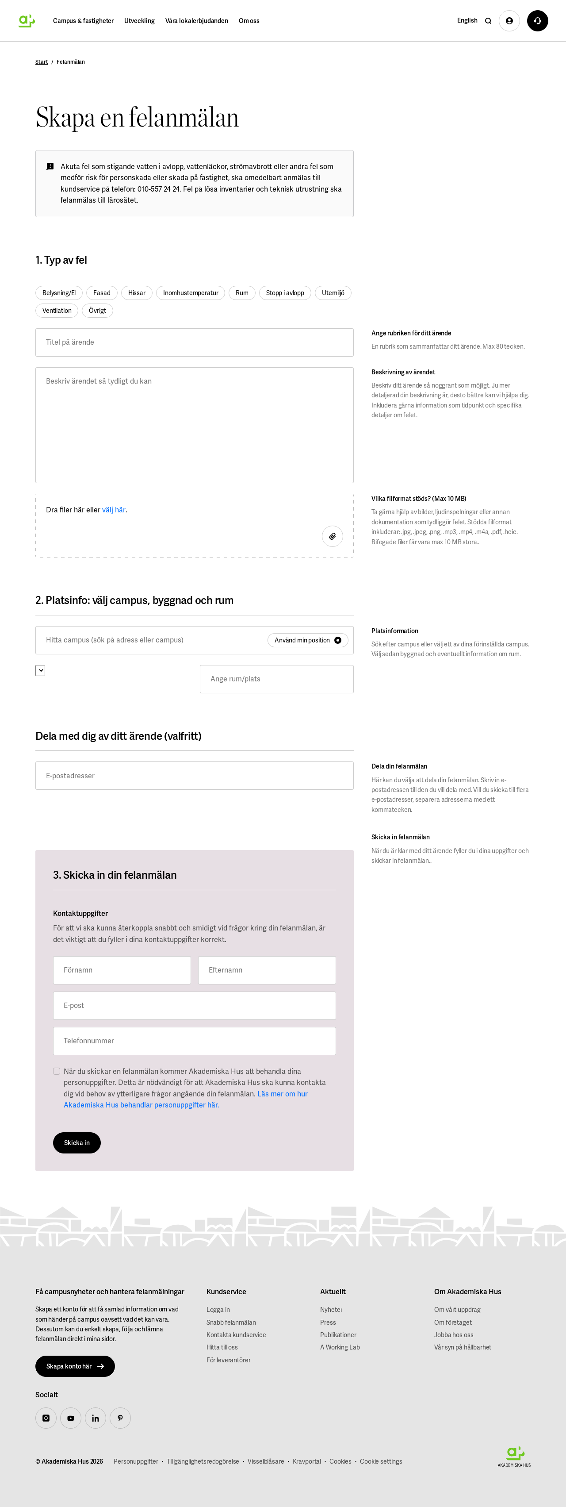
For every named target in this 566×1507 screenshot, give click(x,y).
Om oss (249, 21)
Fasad (101, 293)
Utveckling (139, 21)
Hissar (136, 293)
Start (41, 61)
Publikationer (338, 1335)
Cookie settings (381, 1461)
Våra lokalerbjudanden (196, 21)
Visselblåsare (266, 1461)
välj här (114, 510)
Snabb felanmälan (231, 1322)
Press (328, 1322)
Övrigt (97, 311)
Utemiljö (333, 293)
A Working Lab (339, 1347)
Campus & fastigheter (83, 21)
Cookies (340, 1461)
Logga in (218, 1310)
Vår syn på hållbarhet (462, 1347)
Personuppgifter (136, 1461)
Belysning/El (59, 293)
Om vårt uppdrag (457, 1310)
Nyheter (331, 1310)
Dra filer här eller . (86, 510)
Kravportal (307, 1461)
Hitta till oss (222, 1347)
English (467, 20)
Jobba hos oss (453, 1335)
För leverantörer (229, 1360)
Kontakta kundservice (236, 1335)
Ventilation (56, 311)
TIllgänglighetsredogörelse (203, 1461)
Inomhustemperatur (190, 293)
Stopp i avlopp (285, 293)
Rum (242, 293)
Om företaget (452, 1322)
